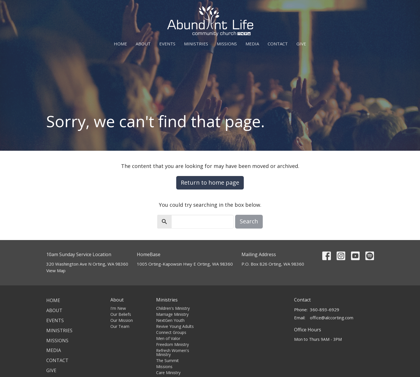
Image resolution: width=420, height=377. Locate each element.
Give (301, 44)
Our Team (119, 326)
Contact (278, 44)
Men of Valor (168, 338)
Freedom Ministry (172, 344)
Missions (227, 44)
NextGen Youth (170, 320)
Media (252, 44)
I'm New (118, 308)
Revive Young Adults (175, 326)
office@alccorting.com (331, 317)
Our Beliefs (120, 314)
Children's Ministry (173, 308)
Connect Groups (171, 332)
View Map (56, 270)
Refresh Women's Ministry (172, 352)
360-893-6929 (324, 309)
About (143, 44)
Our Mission (121, 320)
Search (249, 221)
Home (120, 44)
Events (167, 44)
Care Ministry (168, 372)
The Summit (167, 360)
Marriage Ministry (172, 314)
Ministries (196, 44)
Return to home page (210, 182)
